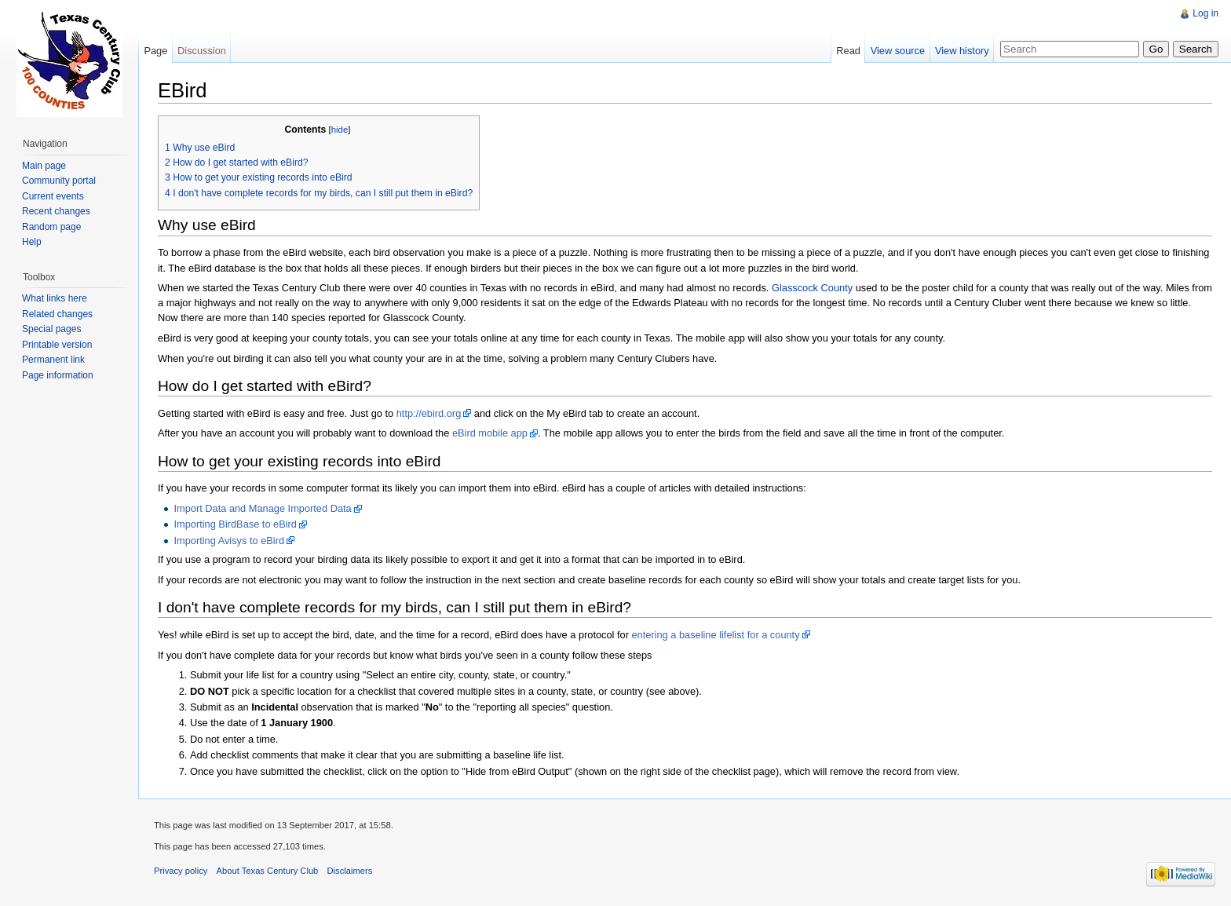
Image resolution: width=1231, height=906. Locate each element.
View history (962, 51)
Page (155, 51)
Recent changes (56, 211)
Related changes (57, 314)
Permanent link (53, 359)
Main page (44, 165)
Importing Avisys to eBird (229, 540)
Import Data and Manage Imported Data (262, 508)
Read (848, 51)
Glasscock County (812, 288)
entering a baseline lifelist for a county (715, 635)
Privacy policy (180, 870)
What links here (54, 298)
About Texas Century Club (268, 870)
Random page (51, 226)
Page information (57, 375)
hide (340, 129)
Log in (1205, 13)
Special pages (51, 328)
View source (898, 51)
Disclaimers (350, 870)
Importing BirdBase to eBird (235, 524)
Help (32, 241)
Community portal (59, 180)
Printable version (57, 344)
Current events (53, 196)
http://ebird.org (429, 413)
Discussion (201, 51)
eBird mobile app (490, 433)
